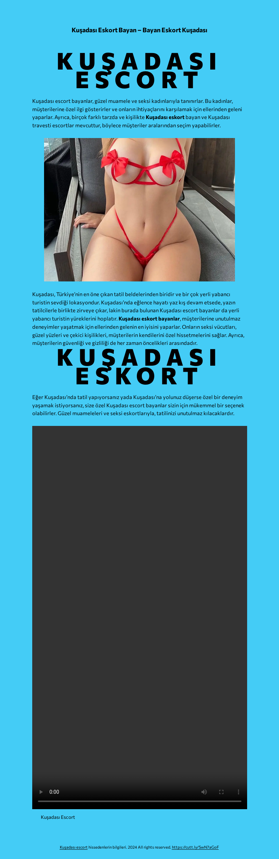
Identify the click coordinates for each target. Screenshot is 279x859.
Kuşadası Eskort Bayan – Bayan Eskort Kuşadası (139, 30)
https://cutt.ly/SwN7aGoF (195, 847)
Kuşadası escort (74, 847)
